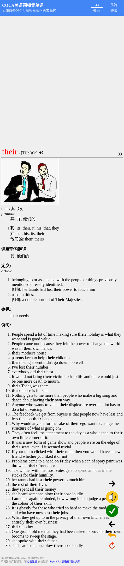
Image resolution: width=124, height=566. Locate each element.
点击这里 (32, 561)
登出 (113, 11)
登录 (96, 11)
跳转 (113, 5)
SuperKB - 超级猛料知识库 (65, 561)
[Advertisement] (62, 80)
